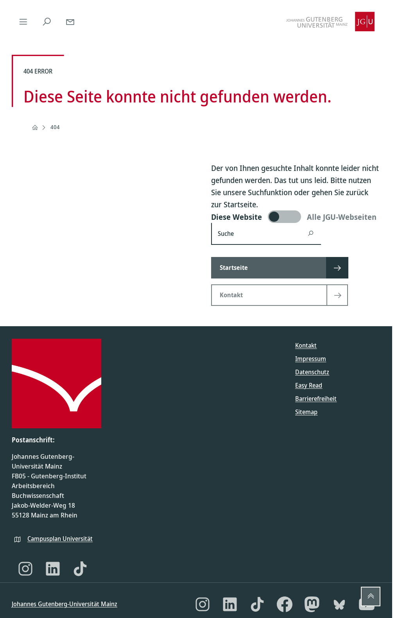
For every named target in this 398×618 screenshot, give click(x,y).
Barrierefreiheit (316, 398)
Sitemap (306, 412)
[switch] (295, 216)
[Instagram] (25, 569)
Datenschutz (312, 372)
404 (55, 127)
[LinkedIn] (53, 569)
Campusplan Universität (60, 538)
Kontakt (306, 345)
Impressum (310, 358)
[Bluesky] (339, 604)
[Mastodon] (312, 604)
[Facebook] (284, 604)
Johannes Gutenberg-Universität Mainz (64, 604)
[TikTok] (80, 569)
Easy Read (308, 385)
